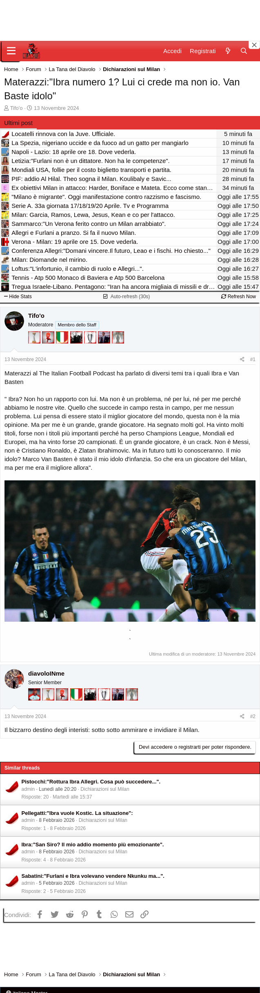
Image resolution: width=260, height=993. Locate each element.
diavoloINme (46, 673)
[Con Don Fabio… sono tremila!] (105, 341)
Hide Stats (18, 296)
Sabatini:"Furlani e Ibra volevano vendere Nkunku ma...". (93, 876)
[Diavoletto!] (49, 341)
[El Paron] (77, 341)
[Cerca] (244, 50)
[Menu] (11, 51)
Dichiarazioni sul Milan (104, 789)
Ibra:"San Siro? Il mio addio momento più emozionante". (93, 844)
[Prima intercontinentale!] (35, 341)
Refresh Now (238, 296)
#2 (253, 716)
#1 (253, 359)
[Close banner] (254, 45)
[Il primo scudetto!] (63, 341)
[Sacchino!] (35, 698)
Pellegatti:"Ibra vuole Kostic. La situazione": (77, 813)
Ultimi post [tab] (18, 122)
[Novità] (228, 50)
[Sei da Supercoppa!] (118, 341)
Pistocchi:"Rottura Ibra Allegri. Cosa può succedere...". (91, 782)
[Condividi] (242, 359)
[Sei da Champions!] (91, 341)
